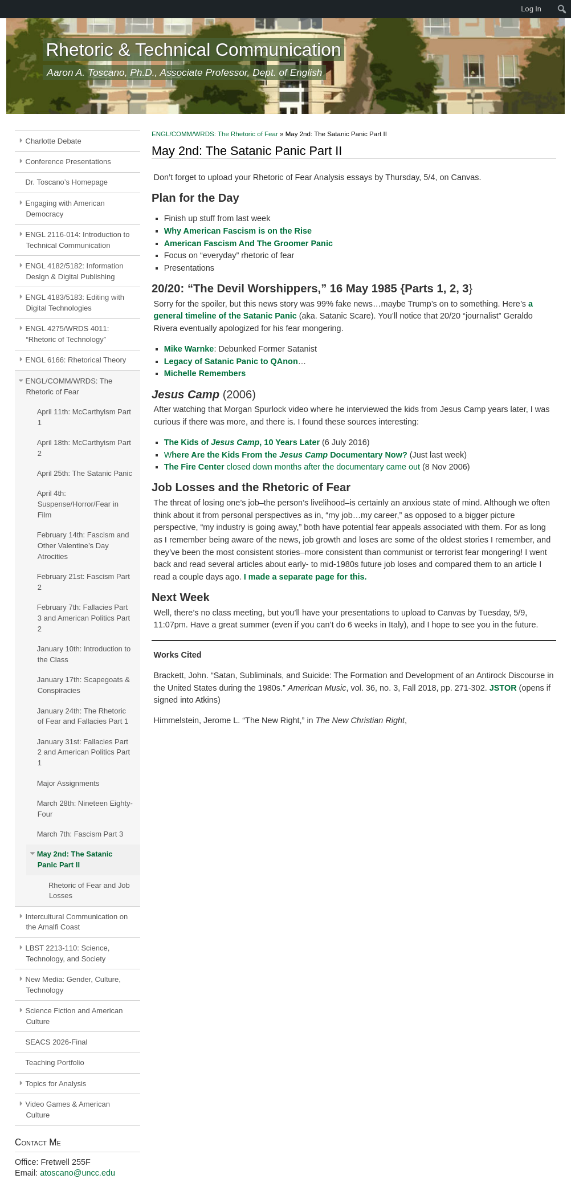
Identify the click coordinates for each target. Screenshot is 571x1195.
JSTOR (504, 687)
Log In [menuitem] (531, 9)
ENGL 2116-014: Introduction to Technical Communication (78, 240)
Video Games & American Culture (68, 1109)
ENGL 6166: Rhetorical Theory (76, 360)
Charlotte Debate (53, 141)
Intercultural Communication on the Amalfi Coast (77, 922)
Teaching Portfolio (55, 1062)
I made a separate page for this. (305, 576)
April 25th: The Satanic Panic (84, 473)
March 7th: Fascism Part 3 (80, 834)
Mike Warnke (189, 348)
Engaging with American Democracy (65, 208)
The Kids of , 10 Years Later (242, 442)
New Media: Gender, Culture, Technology (73, 984)
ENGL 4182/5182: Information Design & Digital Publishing (75, 271)
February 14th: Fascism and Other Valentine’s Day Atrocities (83, 546)
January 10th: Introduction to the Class (84, 654)
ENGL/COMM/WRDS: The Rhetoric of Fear (69, 386)
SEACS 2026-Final (57, 1042)
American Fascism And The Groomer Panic (248, 243)
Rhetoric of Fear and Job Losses (89, 890)
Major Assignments (68, 783)
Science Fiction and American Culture (74, 1016)
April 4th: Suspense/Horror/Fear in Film (78, 504)
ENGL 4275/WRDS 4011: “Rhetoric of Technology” (67, 334)
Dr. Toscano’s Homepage (67, 182)
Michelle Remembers (205, 373)
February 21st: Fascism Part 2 (83, 582)
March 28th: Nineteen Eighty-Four (85, 808)
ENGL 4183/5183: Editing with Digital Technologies (75, 302)
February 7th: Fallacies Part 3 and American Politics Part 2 (83, 618)
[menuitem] (5, 9)
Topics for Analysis (56, 1083)
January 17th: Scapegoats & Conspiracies (83, 685)
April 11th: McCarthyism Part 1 (84, 417)
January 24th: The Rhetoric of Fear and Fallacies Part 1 (82, 716)
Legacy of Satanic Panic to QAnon (231, 361)
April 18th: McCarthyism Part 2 (84, 448)
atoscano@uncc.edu (77, 1172)
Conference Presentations (68, 161)
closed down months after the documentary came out (292, 466)
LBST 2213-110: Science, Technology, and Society (68, 953)
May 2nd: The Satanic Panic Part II (75, 859)
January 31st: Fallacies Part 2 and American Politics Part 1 (83, 752)
